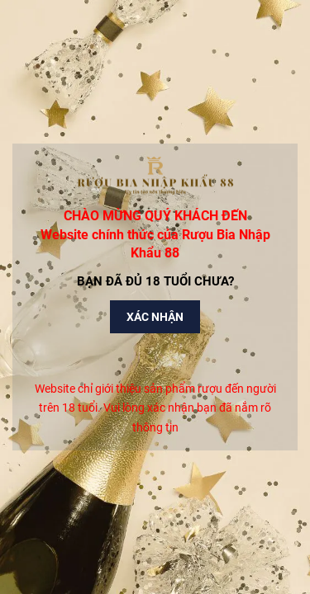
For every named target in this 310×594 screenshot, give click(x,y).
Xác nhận (155, 316)
